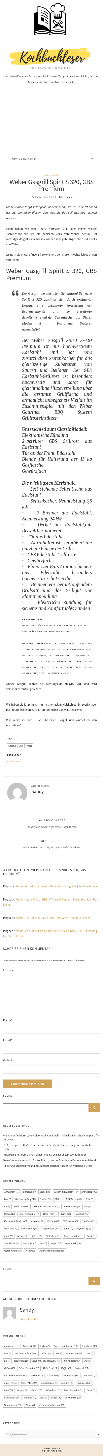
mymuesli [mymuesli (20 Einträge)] (84, 1228)
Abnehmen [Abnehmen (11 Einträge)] (11, 1191)
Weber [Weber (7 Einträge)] (30, 1250)
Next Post (51, 844)
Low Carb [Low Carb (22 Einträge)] (88, 1221)
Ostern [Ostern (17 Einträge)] (36, 1236)
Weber (29, 745)
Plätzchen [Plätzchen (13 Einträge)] (53, 1236)
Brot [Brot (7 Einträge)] (8, 1199)
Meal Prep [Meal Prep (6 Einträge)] (10, 1228)
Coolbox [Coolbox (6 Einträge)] (45, 1199)
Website (8, 1060)
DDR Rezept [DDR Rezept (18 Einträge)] (74, 1199)
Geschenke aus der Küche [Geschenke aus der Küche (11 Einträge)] (46, 1206)
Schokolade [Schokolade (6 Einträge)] (11, 1243)
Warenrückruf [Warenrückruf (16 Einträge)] (13, 1250)
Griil (21, 745)
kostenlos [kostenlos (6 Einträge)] (37, 1221)
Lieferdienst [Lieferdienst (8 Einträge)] (70, 1221)
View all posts (28, 1319)
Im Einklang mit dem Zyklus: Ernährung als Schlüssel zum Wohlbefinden (44, 1154)
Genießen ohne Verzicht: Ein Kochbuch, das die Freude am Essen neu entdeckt (49, 1160)
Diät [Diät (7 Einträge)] (89, 1199)
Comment (10, 970)
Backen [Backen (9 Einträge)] (45, 1191)
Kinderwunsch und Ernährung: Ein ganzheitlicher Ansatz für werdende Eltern (47, 1166)
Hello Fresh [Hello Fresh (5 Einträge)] (50, 1214)
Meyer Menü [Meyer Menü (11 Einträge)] (29, 1228)
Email (7, 1040)
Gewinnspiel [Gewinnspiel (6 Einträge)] (72, 1206)
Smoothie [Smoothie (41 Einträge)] (29, 1243)
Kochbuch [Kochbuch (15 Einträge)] (82, 1214)
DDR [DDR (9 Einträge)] (58, 1199)
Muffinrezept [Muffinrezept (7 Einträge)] (49, 1228)
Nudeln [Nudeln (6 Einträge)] (22, 1236)
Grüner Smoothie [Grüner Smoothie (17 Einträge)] (29, 1214)
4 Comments (65, 197)
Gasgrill (12, 745)
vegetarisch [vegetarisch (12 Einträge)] (73, 1243)
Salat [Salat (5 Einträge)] (91, 1236)
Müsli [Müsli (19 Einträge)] (9, 1236)
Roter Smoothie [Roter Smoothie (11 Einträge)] (73, 1236)
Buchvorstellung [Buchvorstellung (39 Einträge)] (25, 1199)
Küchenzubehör (51, 175)
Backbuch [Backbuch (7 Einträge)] (29, 1191)
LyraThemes (55, 1451)
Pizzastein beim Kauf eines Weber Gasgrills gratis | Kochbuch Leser (57, 886)
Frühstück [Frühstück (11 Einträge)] (21, 1206)
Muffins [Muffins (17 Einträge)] (67, 1228)
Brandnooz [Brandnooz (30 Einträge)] (89, 1191)
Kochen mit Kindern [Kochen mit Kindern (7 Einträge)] (15, 1221)
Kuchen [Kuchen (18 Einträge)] (53, 1221)
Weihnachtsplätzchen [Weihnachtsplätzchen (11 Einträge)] (52, 1250)
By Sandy (36, 197)
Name (7, 1020)
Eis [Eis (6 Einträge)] (7, 1206)
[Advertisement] (51, 119)
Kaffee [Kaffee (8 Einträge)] (66, 1214)
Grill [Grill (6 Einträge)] (87, 1206)
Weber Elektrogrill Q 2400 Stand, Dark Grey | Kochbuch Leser (53, 918)
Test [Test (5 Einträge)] (43, 1243)
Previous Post (51, 823)
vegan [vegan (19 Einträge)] (56, 1243)
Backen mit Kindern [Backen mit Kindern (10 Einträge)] (66, 1191)
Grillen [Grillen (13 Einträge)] (9, 1214)
